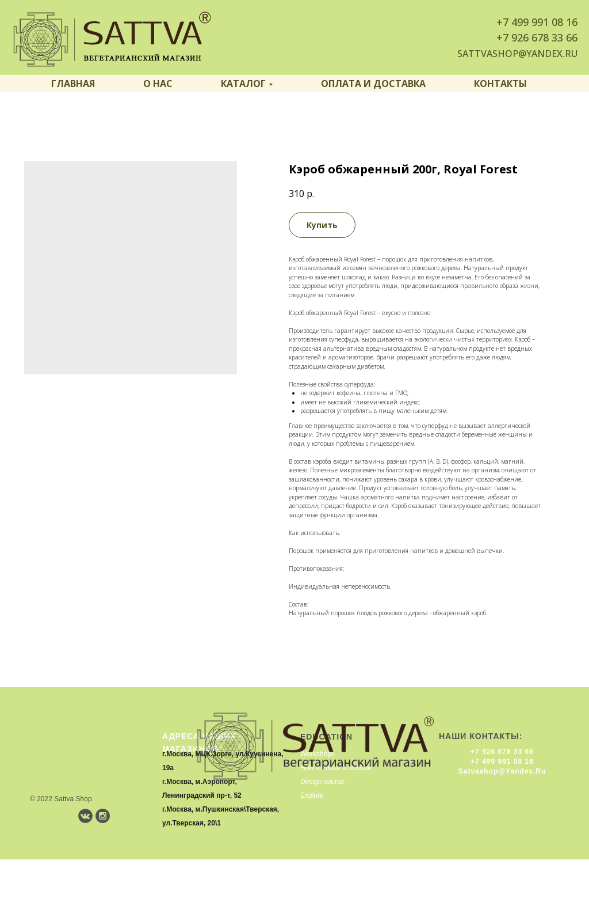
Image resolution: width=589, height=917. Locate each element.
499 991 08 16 (544, 22)
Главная (73, 83)
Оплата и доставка (373, 83)
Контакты (500, 83)
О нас (158, 83)
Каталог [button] (243, 83)
